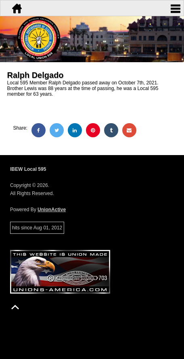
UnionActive (52, 209)
